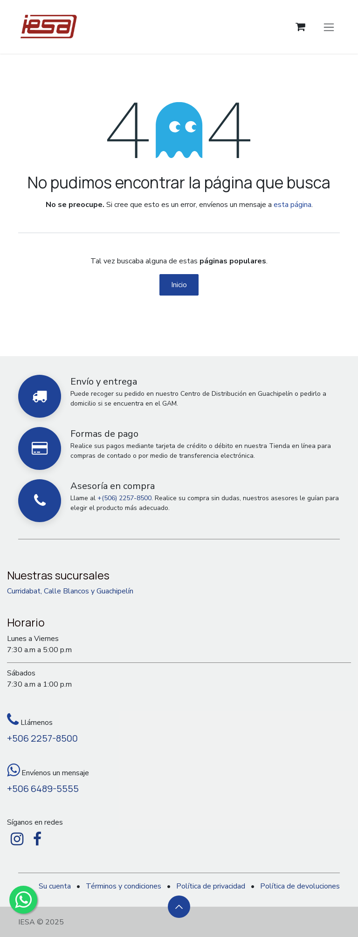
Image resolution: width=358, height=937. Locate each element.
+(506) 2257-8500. (125, 498)
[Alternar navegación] (329, 26)
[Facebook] (37, 839)
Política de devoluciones (300, 886)
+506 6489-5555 (43, 788)
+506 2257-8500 (42, 738)
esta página (292, 205)
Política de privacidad (210, 886)
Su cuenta (55, 886)
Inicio (179, 285)
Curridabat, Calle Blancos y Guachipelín (70, 591)
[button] (179, 907)
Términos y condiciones (123, 886)
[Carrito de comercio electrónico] (300, 27)
